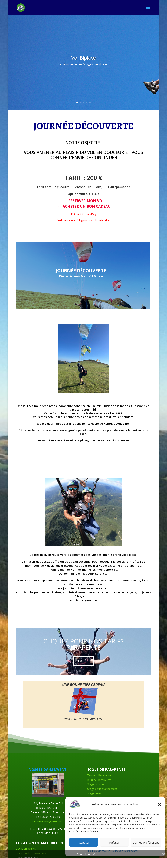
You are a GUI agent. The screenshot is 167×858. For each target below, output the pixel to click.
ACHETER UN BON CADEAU (87, 206)
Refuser (114, 842)
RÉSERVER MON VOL (86, 200)
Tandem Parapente (99, 775)
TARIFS (83, 660)
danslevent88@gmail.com (48, 821)
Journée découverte (99, 780)
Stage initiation (96, 784)
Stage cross (94, 793)
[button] (159, 804)
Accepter (83, 842)
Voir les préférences (146, 842)
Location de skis (26, 848)
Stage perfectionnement (102, 789)
